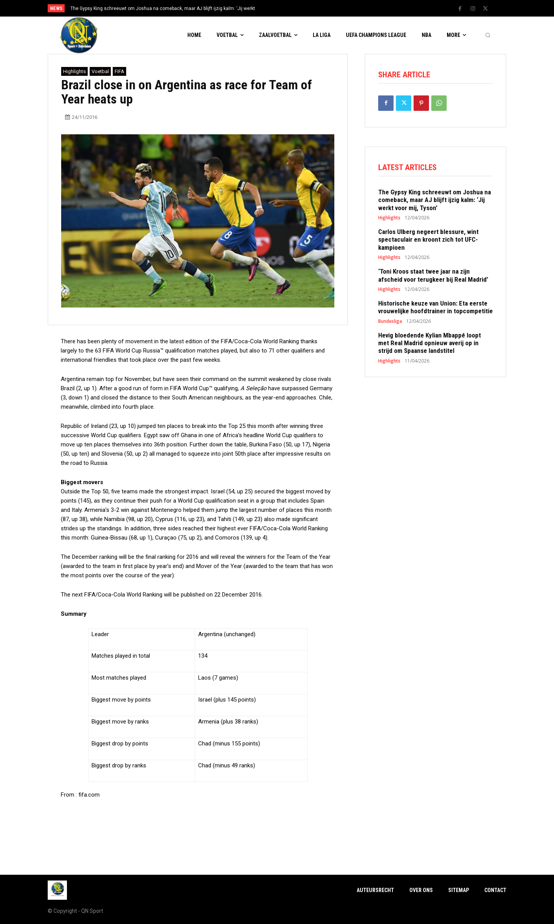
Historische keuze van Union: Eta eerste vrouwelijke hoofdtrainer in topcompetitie (435, 307)
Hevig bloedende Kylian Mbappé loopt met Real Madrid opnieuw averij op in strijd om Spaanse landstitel (429, 343)
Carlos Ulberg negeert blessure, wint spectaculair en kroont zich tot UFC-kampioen (428, 239)
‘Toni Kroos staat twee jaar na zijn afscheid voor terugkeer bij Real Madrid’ (433, 275)
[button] (487, 35)
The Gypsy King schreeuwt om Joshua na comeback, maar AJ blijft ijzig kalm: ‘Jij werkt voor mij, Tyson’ (434, 200)
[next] (302, 8)
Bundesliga (390, 321)
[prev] (290, 8)
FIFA (119, 71)
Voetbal (100, 71)
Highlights (74, 71)
